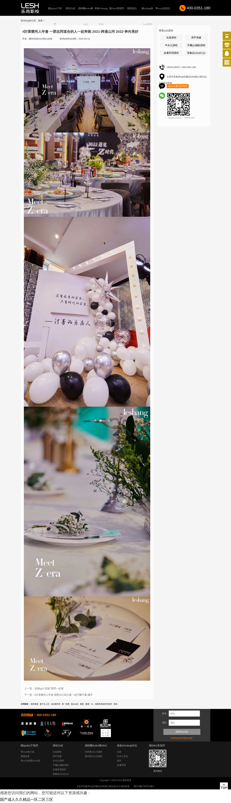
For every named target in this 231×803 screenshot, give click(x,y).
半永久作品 (122, 756)
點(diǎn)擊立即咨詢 (177, 86)
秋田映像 (34, 704)
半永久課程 (171, 45)
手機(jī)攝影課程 (196, 45)
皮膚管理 (121, 765)
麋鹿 (87, 704)
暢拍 (82, 704)
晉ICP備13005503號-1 (144, 786)
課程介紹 (70, 8)
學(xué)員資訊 (162, 8)
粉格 (115, 704)
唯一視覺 (66, 704)
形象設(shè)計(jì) (196, 53)
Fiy (92, 704)
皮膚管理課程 (171, 53)
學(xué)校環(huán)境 (30, 761)
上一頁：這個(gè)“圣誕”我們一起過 (44, 688)
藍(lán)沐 (75, 704)
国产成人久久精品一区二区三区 (26, 799)
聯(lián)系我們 (116, 8)
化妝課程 (171, 37)
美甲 (119, 761)
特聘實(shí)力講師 (93, 752)
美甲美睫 (196, 37)
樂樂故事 (25, 756)
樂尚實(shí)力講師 (93, 756)
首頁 (40, 20)
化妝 (119, 752)
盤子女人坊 (44, 704)
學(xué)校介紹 (27, 752)
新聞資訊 (132, 8)
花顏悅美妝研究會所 (103, 704)
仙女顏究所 (55, 704)
